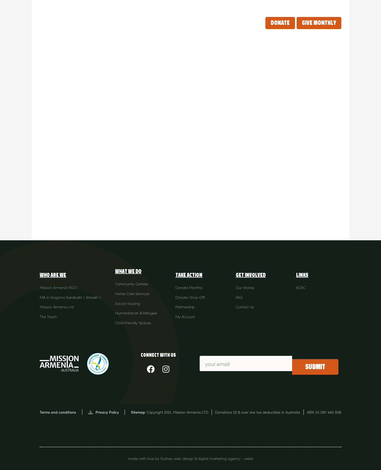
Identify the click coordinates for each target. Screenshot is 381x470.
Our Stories (236, 23)
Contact (312, 6)
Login (332, 6)
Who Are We (127, 23)
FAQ (293, 6)
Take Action (199, 23)
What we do (163, 23)
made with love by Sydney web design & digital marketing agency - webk (190, 458)
